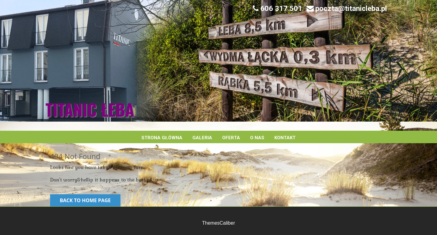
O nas (257, 137)
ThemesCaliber (218, 223)
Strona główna (161, 137)
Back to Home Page (85, 200)
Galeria (202, 137)
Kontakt (285, 137)
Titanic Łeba (90, 109)
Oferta (231, 137)
